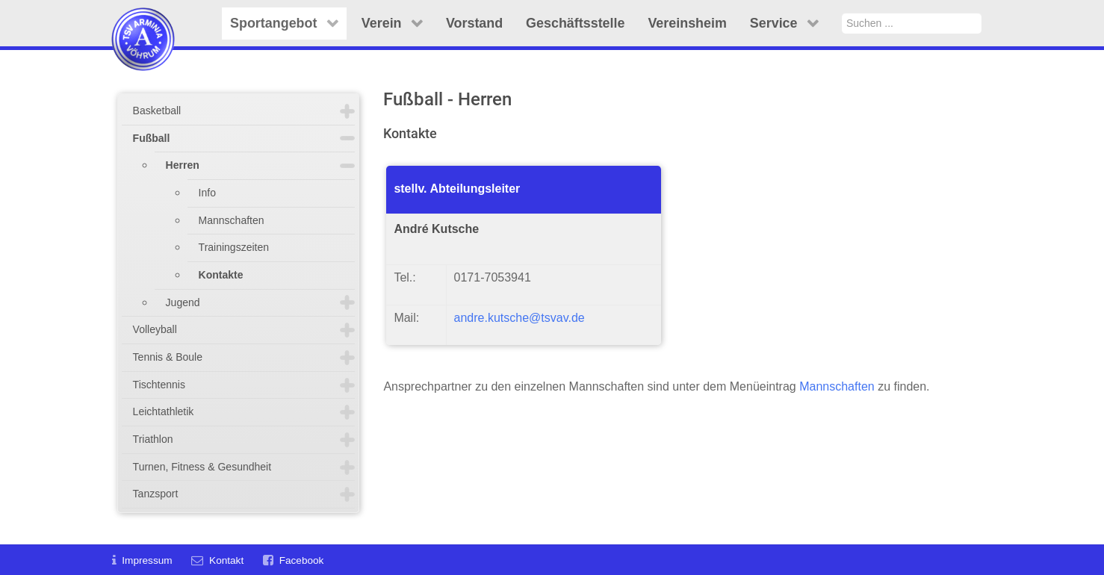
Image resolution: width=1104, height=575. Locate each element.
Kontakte (221, 275)
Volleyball (155, 329)
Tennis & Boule (167, 357)
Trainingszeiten (234, 247)
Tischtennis (159, 385)
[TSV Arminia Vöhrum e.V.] (143, 20)
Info (207, 193)
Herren (182, 165)
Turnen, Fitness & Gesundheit (202, 467)
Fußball (151, 138)
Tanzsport (156, 494)
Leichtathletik (163, 411)
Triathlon (153, 439)
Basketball (157, 110)
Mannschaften (231, 220)
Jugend (183, 302)
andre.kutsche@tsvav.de (519, 317)
